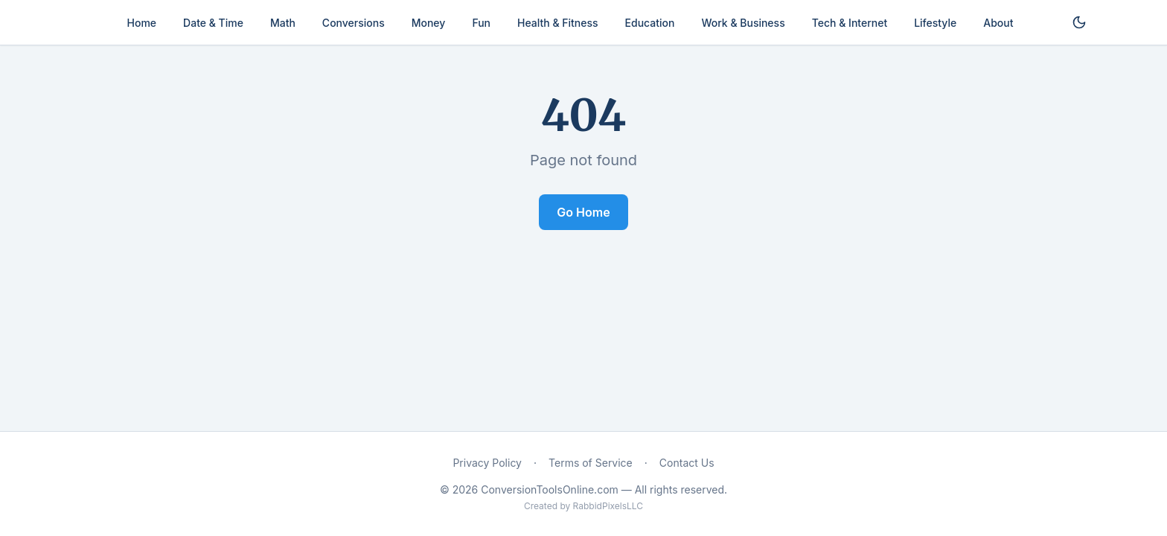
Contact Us (686, 462)
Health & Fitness (557, 22)
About (998, 22)
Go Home (583, 212)
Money (429, 22)
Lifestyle (935, 22)
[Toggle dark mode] (1079, 22)
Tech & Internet (849, 22)
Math (282, 22)
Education (650, 22)
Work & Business (742, 22)
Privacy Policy (487, 462)
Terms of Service (591, 462)
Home (142, 22)
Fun (481, 22)
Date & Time (213, 22)
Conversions (353, 22)
